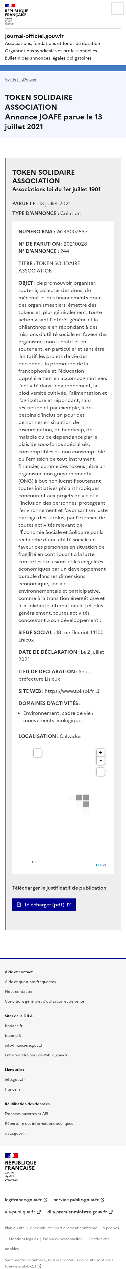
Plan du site (15, 1227)
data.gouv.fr (15, 1133)
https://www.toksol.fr (69, 690)
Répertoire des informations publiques (39, 1123)
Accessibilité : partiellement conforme (63, 1227)
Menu (117, 8)
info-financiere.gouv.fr (24, 1045)
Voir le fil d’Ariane (20, 79)
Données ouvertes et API (26, 1113)
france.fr (12, 1089)
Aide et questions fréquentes (30, 981)
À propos (110, 1227)
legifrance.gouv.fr (23, 1199)
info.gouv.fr (15, 1079)
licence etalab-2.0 (20, 1265)
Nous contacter (19, 991)
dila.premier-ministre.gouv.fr (77, 1212)
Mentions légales (23, 1238)
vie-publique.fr (20, 1212)
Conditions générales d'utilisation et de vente (44, 1001)
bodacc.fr (14, 1025)
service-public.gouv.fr (76, 1199)
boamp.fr (13, 1035)
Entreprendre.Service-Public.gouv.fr (36, 1054)
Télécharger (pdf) (44, 904)
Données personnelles (62, 1238)
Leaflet (101, 865)
